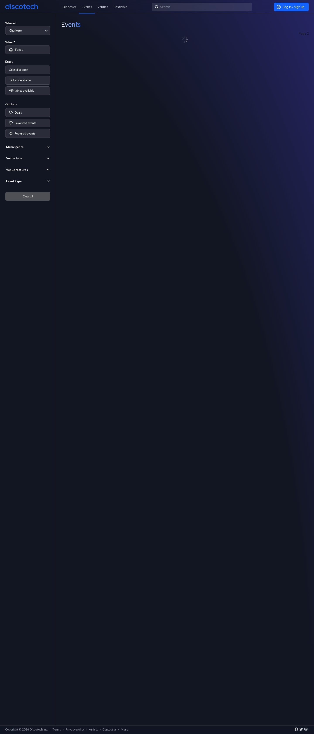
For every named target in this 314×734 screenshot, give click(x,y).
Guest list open (18, 69)
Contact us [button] (109, 729)
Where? (10, 23)
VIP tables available (21, 90)
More (124, 729)
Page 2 (304, 33)
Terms (56, 729)
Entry (9, 61)
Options (11, 104)
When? (10, 42)
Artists (93, 729)
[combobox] (9, 30)
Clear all (28, 196)
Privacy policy (75, 729)
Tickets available (20, 80)
